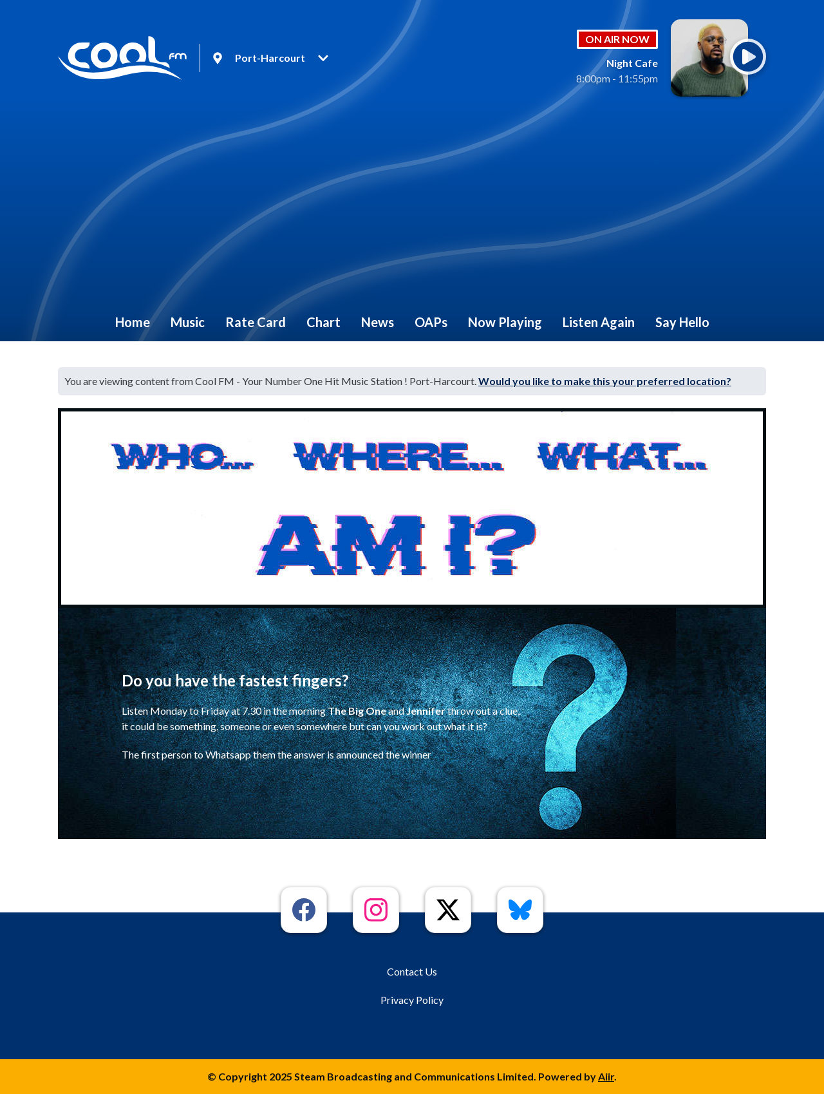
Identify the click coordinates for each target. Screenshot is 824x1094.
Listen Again (599, 322)
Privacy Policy (412, 1000)
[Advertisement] (412, 206)
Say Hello (682, 322)
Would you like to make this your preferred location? (604, 381)
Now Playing (505, 322)
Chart (323, 322)
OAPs (431, 322)
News (377, 322)
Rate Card (255, 322)
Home (132, 322)
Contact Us (412, 971)
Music (188, 322)
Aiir (606, 1076)
